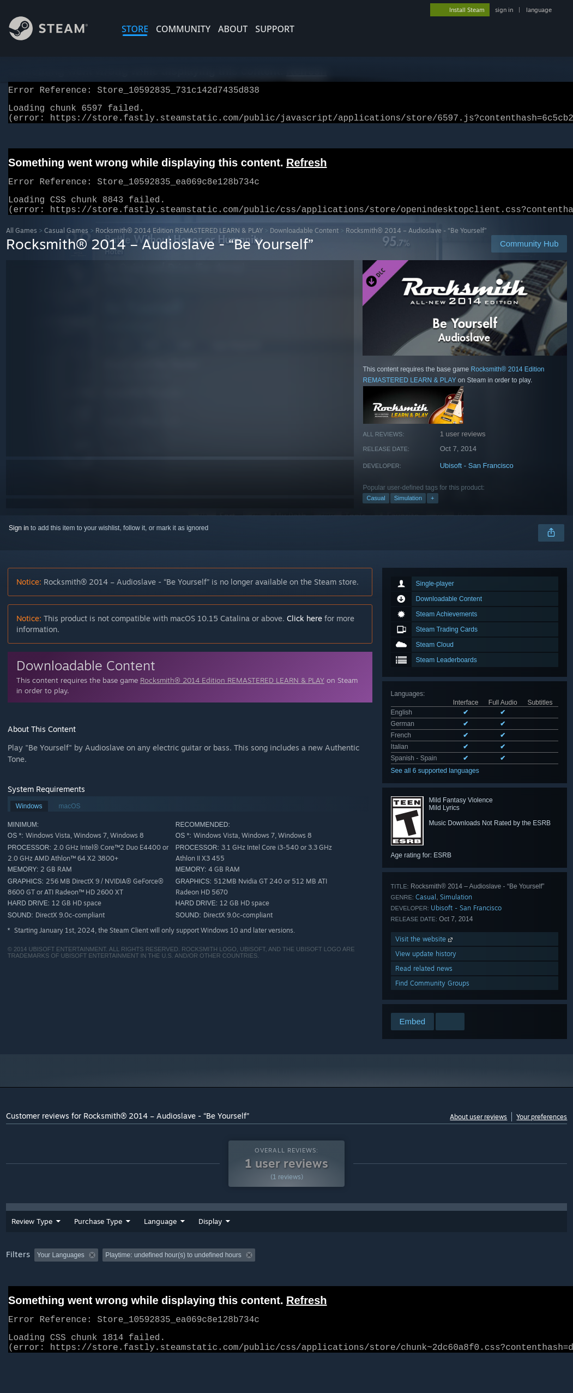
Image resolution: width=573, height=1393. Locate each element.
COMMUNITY (183, 29)
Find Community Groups (432, 996)
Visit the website (425, 952)
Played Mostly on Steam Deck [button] (333, 1276)
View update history (425, 967)
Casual (375, 511)
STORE (135, 29)
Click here (304, 631)
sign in (504, 10)
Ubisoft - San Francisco (477, 479)
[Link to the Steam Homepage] (57, 37)
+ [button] (432, 511)
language (539, 10)
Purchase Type (98, 1242)
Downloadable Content (304, 243)
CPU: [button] (480, 1276)
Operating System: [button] (425, 1276)
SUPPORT (274, 29)
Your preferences (541, 1130)
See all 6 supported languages (435, 784)
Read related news (424, 981)
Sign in (19, 541)
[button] (42, 1275)
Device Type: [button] (27, 1290)
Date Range (217, 1242)
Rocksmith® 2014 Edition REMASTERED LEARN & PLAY (179, 243)
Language (160, 1242)
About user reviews (478, 1130)
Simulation (408, 511)
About (233, 29)
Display (270, 1242)
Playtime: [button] (255, 1276)
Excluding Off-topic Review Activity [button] (170, 1276)
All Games (21, 243)
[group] (287, 1283)
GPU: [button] (517, 1276)
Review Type (31, 1242)
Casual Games (66, 243)
